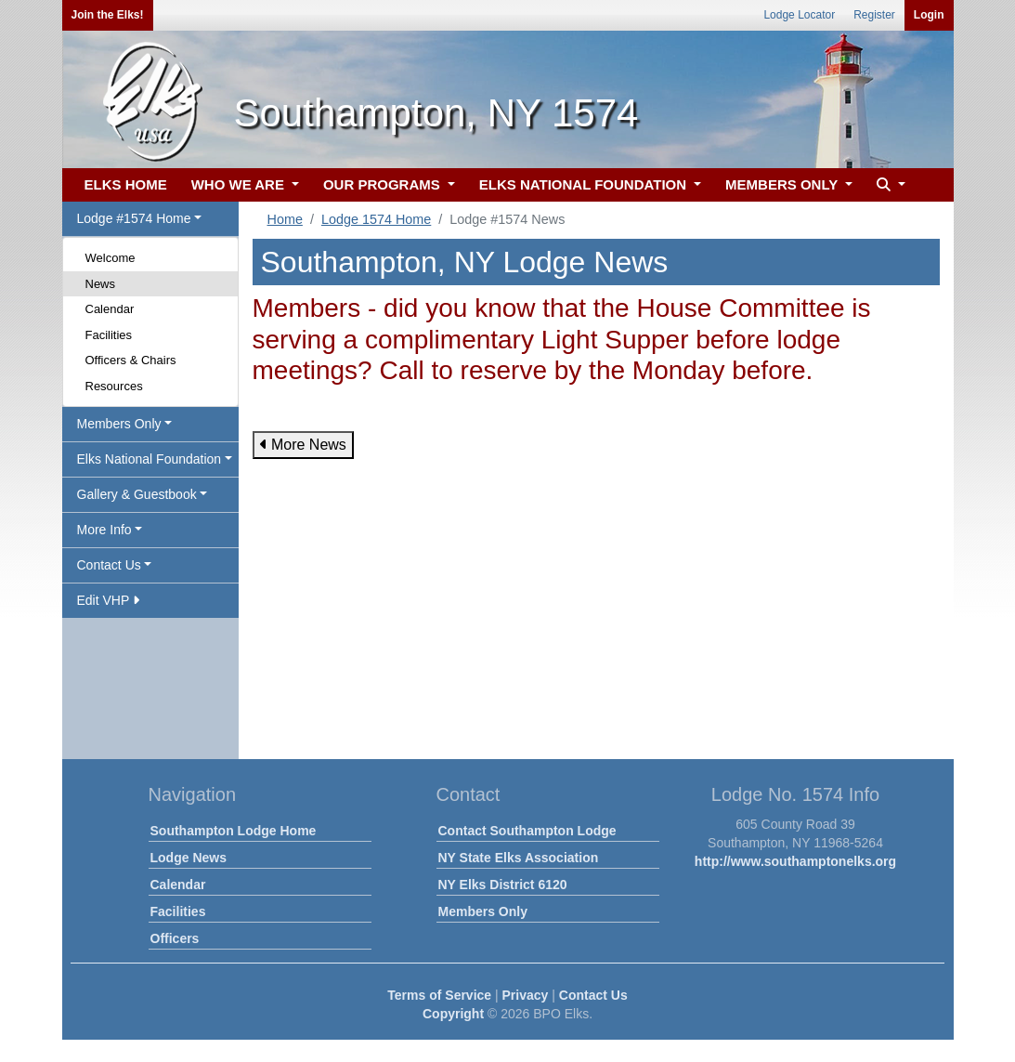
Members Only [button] (119, 423)
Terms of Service (439, 995)
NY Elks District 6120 (502, 884)
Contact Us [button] (109, 564)
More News (303, 444)
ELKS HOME (126, 184)
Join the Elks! (108, 14)
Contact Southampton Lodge (527, 830)
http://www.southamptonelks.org (795, 861)
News (100, 284)
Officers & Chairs (130, 360)
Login (929, 14)
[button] (888, 185)
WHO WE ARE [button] (239, 184)
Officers (175, 938)
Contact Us (593, 995)
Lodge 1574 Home (376, 219)
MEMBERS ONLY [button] (783, 184)
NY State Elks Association (518, 857)
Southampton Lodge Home (233, 830)
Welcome (110, 258)
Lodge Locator (799, 14)
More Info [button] (104, 529)
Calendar (110, 309)
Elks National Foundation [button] (149, 459)
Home (285, 219)
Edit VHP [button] (108, 600)
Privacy (525, 995)
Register (874, 14)
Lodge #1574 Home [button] (134, 218)
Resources (114, 386)
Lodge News (188, 857)
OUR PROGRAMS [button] (383, 184)
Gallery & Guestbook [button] (137, 494)
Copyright (453, 1013)
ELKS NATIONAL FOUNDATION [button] (585, 184)
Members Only (482, 911)
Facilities (109, 335)
